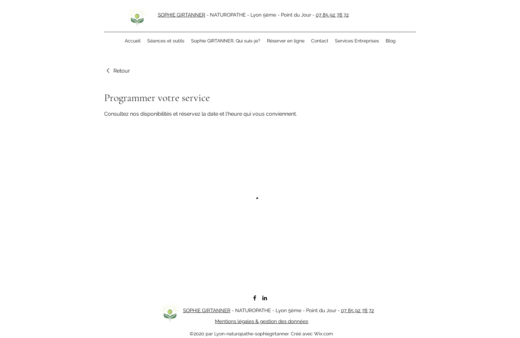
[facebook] (254, 298)
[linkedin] (264, 298)
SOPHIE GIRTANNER (181, 15)
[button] (166, 41)
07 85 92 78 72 (332, 15)
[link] (117, 71)
